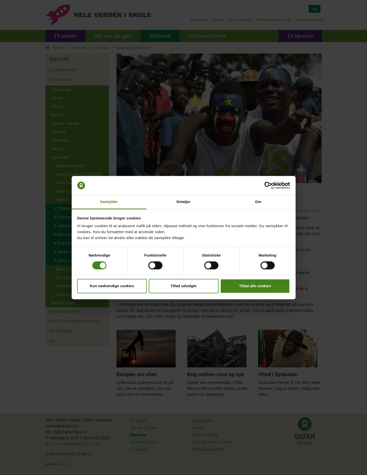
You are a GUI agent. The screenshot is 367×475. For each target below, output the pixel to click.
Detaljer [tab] (184, 202)
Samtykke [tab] (109, 202)
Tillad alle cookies (255, 286)
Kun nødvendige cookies (112, 286)
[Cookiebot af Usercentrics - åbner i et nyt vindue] (268, 185)
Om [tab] (258, 202)
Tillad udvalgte (183, 286)
